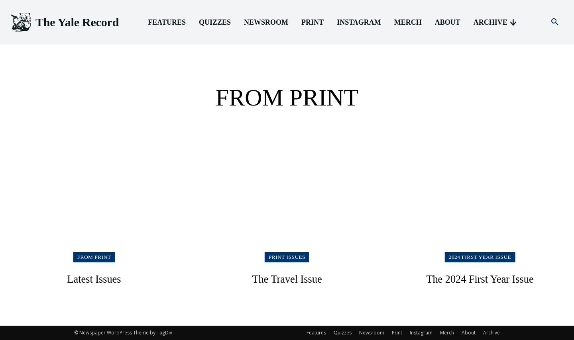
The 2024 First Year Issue (480, 278)
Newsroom (371, 332)
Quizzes (343, 332)
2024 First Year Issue (479, 257)
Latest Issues (94, 278)
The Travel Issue (287, 278)
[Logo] (64, 22)
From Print (94, 257)
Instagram (421, 332)
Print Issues (287, 257)
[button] (554, 22)
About (469, 332)
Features (316, 332)
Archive (491, 332)
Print (397, 332)
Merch (447, 332)
